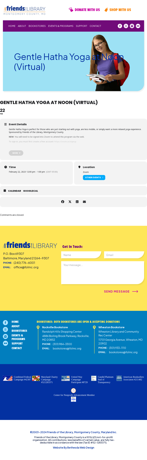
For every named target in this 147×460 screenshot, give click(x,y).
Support (81, 25)
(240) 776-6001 (24, 262)
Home (11, 25)
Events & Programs (60, 25)
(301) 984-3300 (62, 344)
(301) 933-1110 (117, 347)
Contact (95, 25)
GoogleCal (30, 191)
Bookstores (37, 25)
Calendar (14, 191)
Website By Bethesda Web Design (73, 447)
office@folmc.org (26, 267)
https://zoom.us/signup (65, 141)
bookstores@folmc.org (67, 348)
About (22, 25)
